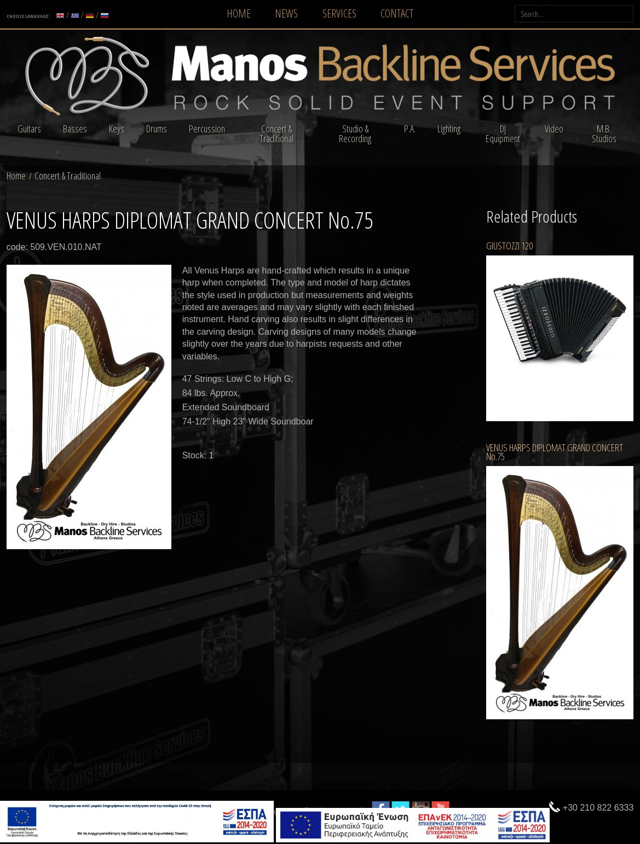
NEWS (286, 13)
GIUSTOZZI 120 (509, 245)
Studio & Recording (355, 133)
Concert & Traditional (276, 133)
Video (554, 128)
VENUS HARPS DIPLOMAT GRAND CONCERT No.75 (554, 452)
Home (16, 175)
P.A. (410, 128)
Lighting (448, 128)
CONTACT (396, 13)
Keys (116, 128)
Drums (156, 128)
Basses (75, 128)
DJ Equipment (503, 133)
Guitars (29, 128)
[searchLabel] (574, 13)
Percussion (207, 128)
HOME (239, 13)
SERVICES (339, 13)
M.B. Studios (604, 133)
